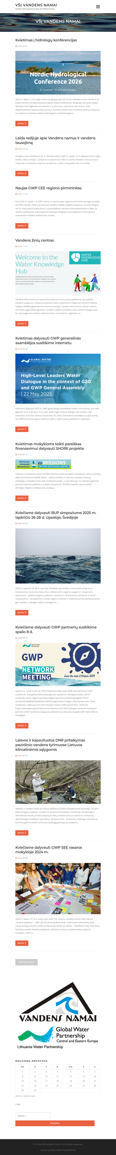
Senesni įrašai (26, 962)
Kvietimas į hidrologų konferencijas (46, 40)
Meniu (98, 6)
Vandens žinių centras (34, 240)
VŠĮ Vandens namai (36, 5)
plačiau (22, 123)
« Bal (17, 1104)
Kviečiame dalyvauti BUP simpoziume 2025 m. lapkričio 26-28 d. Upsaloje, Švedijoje (55, 515)
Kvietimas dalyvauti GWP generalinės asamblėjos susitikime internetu (48, 340)
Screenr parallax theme (51, 1150)
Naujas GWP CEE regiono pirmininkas (48, 188)
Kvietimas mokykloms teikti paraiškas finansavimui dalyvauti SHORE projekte (49, 446)
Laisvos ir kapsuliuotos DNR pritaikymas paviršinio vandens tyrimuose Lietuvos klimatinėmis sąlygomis (50, 745)
